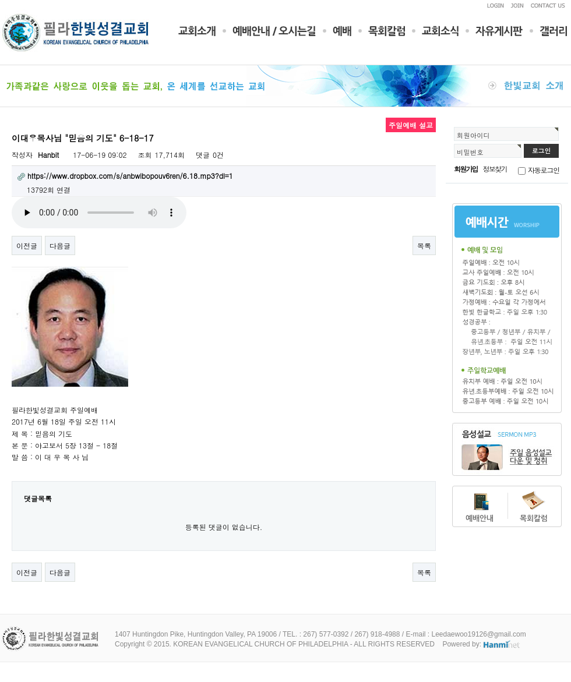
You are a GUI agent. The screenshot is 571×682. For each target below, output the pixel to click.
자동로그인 (543, 170)
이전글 (26, 245)
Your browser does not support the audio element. (99, 212)
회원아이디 (473, 135)
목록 (424, 245)
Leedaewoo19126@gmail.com (478, 634)
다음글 (60, 245)
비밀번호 (470, 152)
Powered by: (481, 644)
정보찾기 (495, 169)
